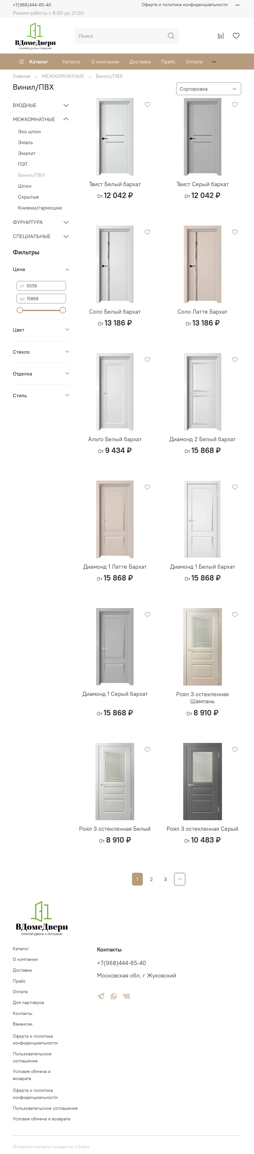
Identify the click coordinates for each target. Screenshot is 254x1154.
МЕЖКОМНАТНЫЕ (63, 76)
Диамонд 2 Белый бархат (202, 439)
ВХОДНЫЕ (25, 105)
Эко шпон (29, 131)
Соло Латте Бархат (202, 311)
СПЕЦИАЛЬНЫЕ (32, 236)
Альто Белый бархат (115, 439)
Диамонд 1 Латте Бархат (115, 566)
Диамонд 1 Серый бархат (115, 693)
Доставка (140, 61)
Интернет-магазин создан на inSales (51, 1147)
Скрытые (28, 197)
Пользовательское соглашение (32, 1057)
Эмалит (27, 153)
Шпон (24, 186)
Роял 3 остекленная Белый (115, 828)
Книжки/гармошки (40, 207)
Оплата (194, 61)
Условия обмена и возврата (32, 1074)
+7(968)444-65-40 (32, 5)
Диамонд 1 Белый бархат (202, 566)
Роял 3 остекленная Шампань (202, 697)
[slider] (20, 310)
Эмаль (25, 142)
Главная (21, 76)
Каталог (33, 61)
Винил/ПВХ (31, 175)
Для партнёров (28, 1002)
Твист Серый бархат (202, 184)
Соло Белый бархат (115, 311)
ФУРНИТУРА (28, 222)
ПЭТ (23, 164)
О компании (105, 61)
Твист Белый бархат (115, 184)
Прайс (168, 61)
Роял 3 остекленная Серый (202, 828)
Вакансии (22, 1024)
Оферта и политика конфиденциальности (185, 4)
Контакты (22, 1013)
